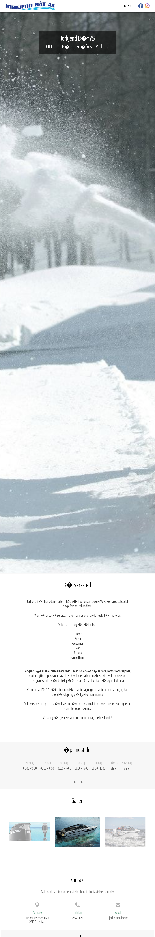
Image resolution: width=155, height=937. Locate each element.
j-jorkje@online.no (118, 918)
